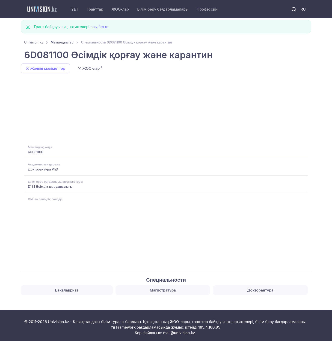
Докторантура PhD (43, 169)
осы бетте (99, 26)
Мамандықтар (62, 42)
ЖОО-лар (120, 9)
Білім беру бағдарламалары (162, 9)
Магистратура (163, 290)
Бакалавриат (66, 290)
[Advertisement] (162, 110)
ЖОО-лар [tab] (90, 68)
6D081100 (35, 152)
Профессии (207, 9)
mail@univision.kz (179, 332)
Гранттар (95, 9)
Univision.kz (33, 42)
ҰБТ (74, 9)
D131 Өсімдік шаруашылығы (50, 186)
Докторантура (260, 290)
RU (303, 9)
